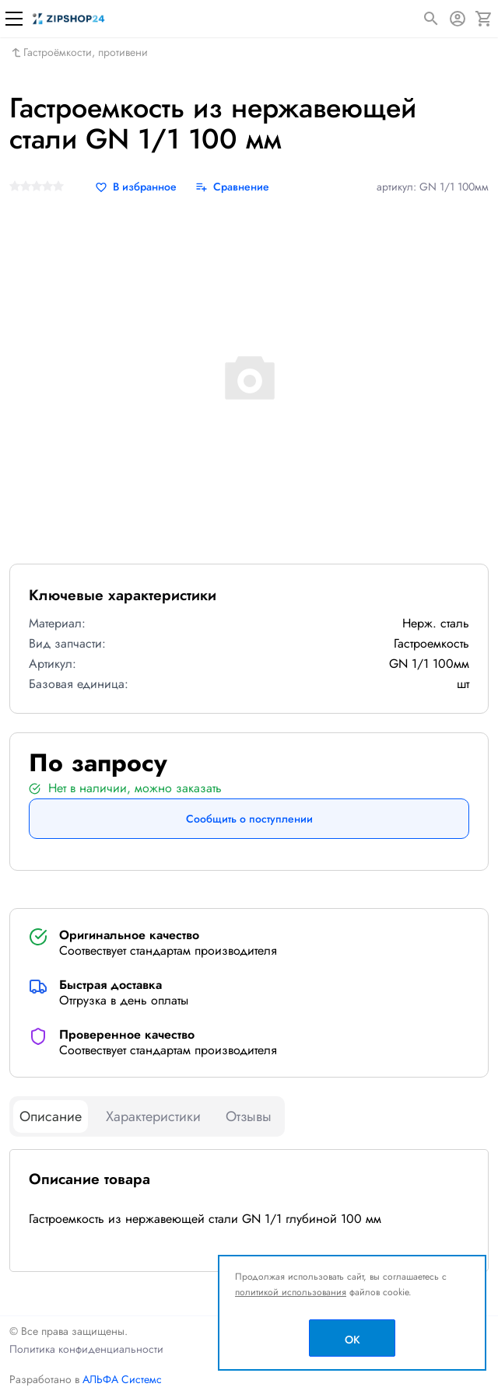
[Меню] (14, 18)
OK (352, 1339)
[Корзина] (484, 18)
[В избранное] (136, 187)
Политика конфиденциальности (86, 1349)
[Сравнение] (232, 187)
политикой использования (290, 1292)
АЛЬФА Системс (120, 1379)
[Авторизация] (457, 18)
